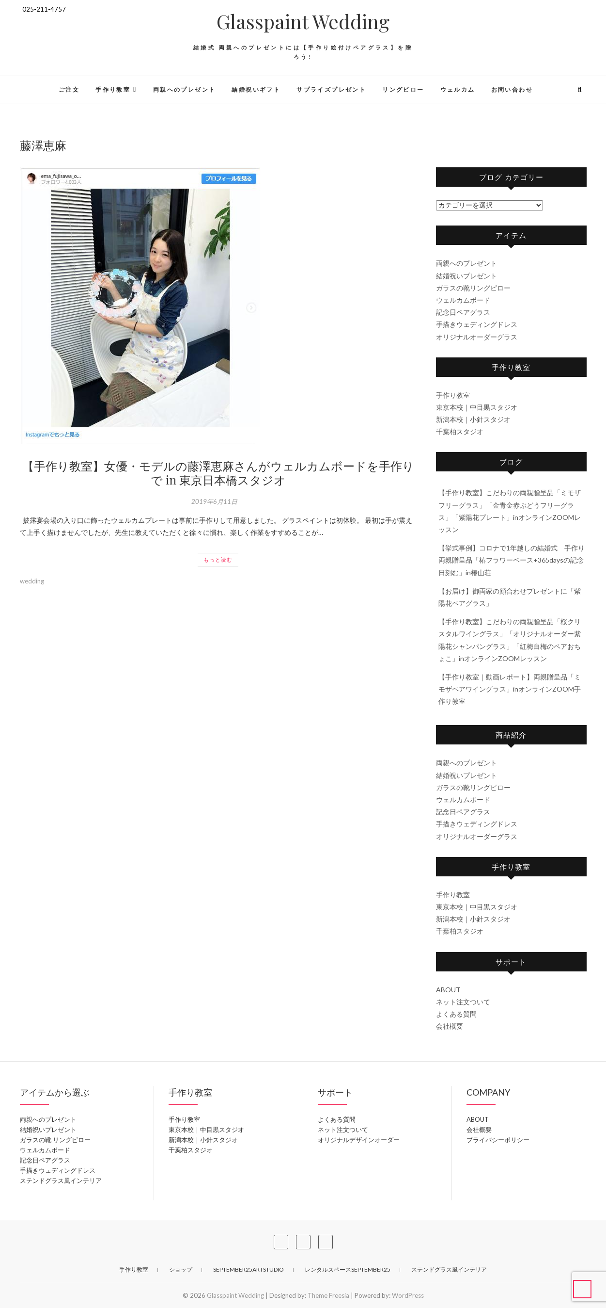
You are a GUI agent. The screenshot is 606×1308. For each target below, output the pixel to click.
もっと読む (218, 559)
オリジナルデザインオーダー (359, 1140)
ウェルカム (457, 89)
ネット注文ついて (463, 1002)
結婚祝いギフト (256, 89)
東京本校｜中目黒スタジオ (476, 407)
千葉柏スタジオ (459, 431)
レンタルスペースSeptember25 (347, 1269)
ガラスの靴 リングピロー (55, 1140)
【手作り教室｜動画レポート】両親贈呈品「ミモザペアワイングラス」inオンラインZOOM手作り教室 (509, 689)
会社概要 (449, 1026)
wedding (32, 581)
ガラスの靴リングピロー (473, 288)
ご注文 (69, 89)
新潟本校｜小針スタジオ (473, 419)
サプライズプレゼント (331, 89)
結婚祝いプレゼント (466, 276)
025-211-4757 (43, 9)
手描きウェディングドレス (476, 324)
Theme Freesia (328, 1295)
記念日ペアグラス (463, 312)
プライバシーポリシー (497, 1140)
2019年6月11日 (214, 501)
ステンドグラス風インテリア (61, 1180)
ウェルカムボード (463, 300)
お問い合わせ (512, 89)
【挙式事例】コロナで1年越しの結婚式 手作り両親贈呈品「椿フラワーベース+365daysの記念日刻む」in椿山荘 (511, 560)
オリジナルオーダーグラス (476, 337)
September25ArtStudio (248, 1269)
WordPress (408, 1295)
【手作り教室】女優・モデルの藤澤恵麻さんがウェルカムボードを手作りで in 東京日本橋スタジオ (218, 472)
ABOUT (448, 989)
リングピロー (403, 89)
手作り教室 (112, 89)
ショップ (180, 1269)
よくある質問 (456, 1014)
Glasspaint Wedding (303, 21)
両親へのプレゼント (184, 89)
